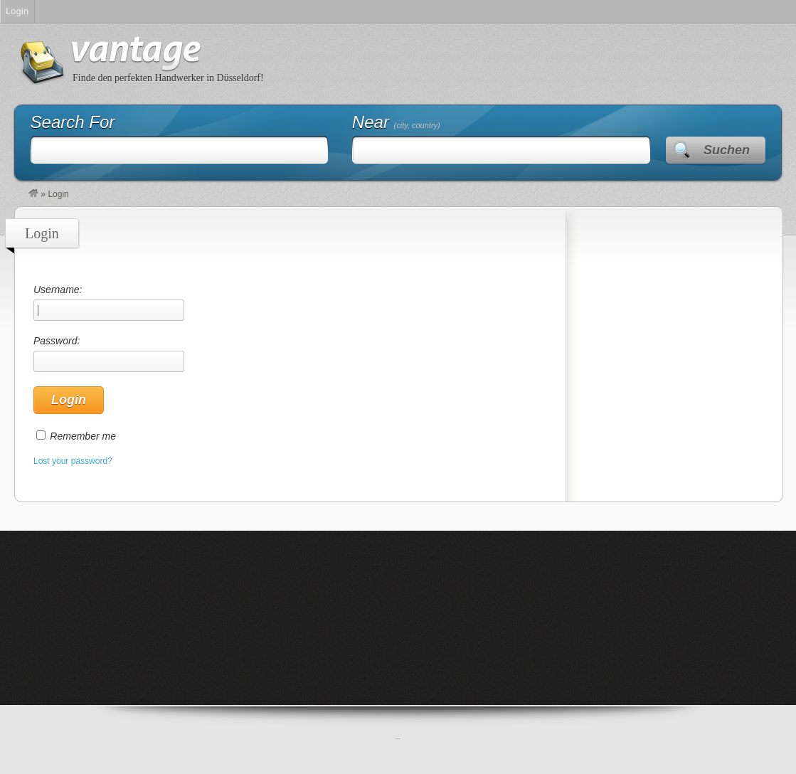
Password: (108, 353)
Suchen (727, 150)
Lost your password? (72, 461)
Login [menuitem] (17, 11)
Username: (108, 302)
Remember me (83, 436)
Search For (73, 122)
